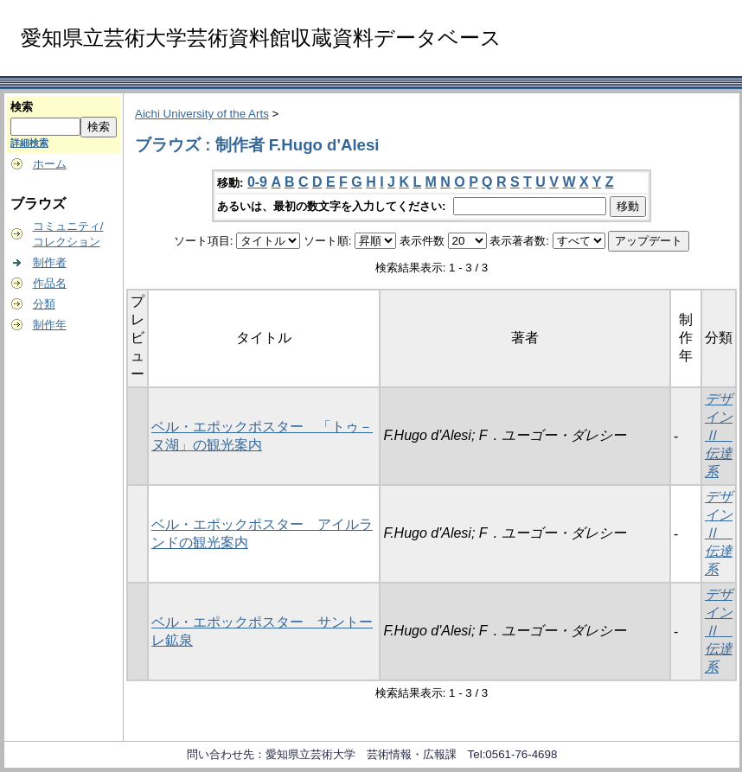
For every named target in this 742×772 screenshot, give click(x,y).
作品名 (50, 283)
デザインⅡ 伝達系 (718, 435)
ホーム (50, 163)
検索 (21, 106)
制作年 (50, 324)
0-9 (257, 182)
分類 (44, 303)
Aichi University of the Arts (202, 113)
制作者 (50, 262)
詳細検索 (29, 142)
